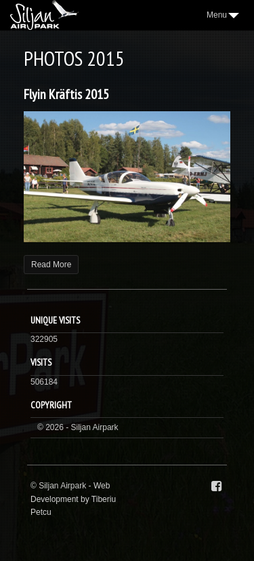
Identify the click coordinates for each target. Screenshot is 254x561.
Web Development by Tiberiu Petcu (73, 498)
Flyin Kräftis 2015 (66, 94)
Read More (51, 264)
